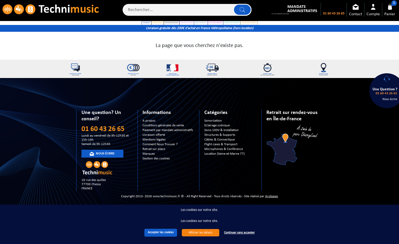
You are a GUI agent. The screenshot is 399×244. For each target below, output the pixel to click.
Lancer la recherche (241, 12)
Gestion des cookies (156, 173)
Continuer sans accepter (239, 232)
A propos (149, 135)
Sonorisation (213, 135)
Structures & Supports (219, 150)
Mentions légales (154, 154)
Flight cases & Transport (220, 159)
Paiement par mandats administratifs (168, 145)
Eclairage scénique (217, 140)
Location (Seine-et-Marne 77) (224, 168)
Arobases (271, 211)
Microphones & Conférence (223, 164)
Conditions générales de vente (163, 140)
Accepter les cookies (161, 232)
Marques (149, 168)
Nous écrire (389, 99)
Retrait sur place (154, 164)
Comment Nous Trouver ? (160, 159)
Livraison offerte (154, 150)
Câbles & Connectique (219, 154)
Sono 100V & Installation (221, 145)
